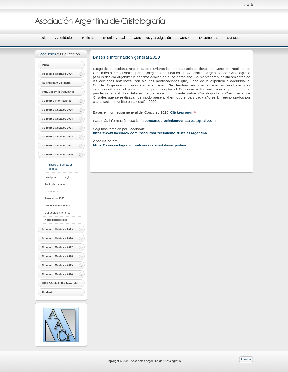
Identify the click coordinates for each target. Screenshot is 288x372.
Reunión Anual (114, 38)
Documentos (208, 38)
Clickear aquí (181, 112)
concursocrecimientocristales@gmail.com (180, 121)
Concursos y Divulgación (152, 38)
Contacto (233, 38)
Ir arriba (246, 359)
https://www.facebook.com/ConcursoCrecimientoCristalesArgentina (150, 133)
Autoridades (64, 38)
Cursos (185, 38)
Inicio (42, 38)
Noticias (88, 38)
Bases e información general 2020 (126, 57)
